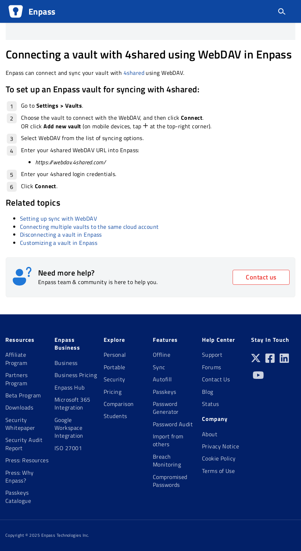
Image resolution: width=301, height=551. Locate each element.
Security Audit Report (23, 444)
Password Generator (166, 408)
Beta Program (23, 395)
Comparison (119, 404)
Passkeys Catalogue (18, 496)
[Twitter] (255, 360)
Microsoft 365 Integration (72, 403)
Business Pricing (76, 375)
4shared (134, 72)
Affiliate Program (16, 358)
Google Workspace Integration (69, 428)
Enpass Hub (70, 387)
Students (115, 416)
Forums (211, 367)
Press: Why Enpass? (19, 476)
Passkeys (164, 391)
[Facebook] (270, 360)
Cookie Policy (219, 458)
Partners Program (16, 379)
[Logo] (16, 11)
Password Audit (173, 424)
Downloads (19, 407)
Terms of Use (218, 471)
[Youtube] (258, 378)
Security (114, 379)
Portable (114, 367)
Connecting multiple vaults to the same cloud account (89, 226)
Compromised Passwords (170, 481)
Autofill (162, 379)
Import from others (168, 440)
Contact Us (216, 379)
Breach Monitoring (167, 460)
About (209, 434)
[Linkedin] (284, 360)
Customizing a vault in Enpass (58, 242)
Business (66, 363)
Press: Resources (26, 460)
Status (210, 404)
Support (212, 354)
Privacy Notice (220, 446)
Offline (161, 354)
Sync (159, 367)
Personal (115, 354)
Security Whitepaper (20, 424)
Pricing (112, 391)
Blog (207, 391)
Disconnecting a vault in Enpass (61, 234)
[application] (299, 549)
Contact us (261, 277)
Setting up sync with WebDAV (58, 218)
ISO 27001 (68, 448)
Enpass (42, 11)
